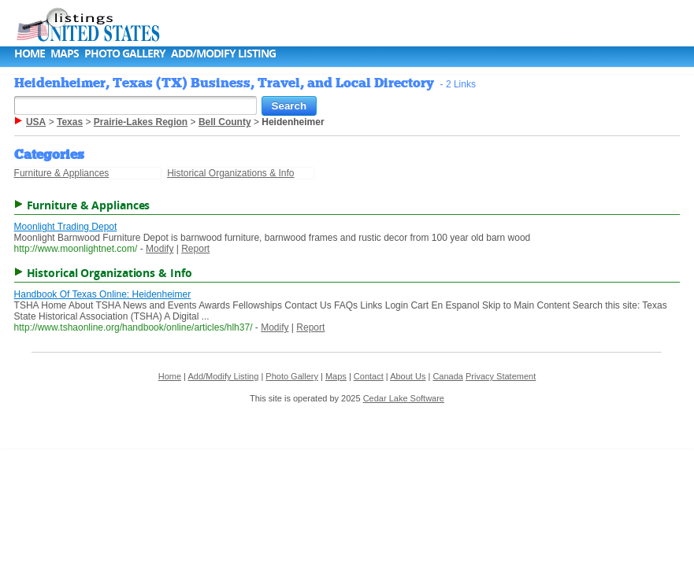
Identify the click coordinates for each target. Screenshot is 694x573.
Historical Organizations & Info (230, 173)
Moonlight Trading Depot (65, 226)
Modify (159, 248)
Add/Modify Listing (223, 53)
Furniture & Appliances (61, 173)
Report (195, 248)
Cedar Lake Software (403, 398)
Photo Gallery (124, 53)
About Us (407, 376)
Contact (369, 376)
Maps (64, 53)
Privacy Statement (501, 376)
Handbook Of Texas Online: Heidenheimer (102, 294)
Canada (447, 376)
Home (29, 53)
